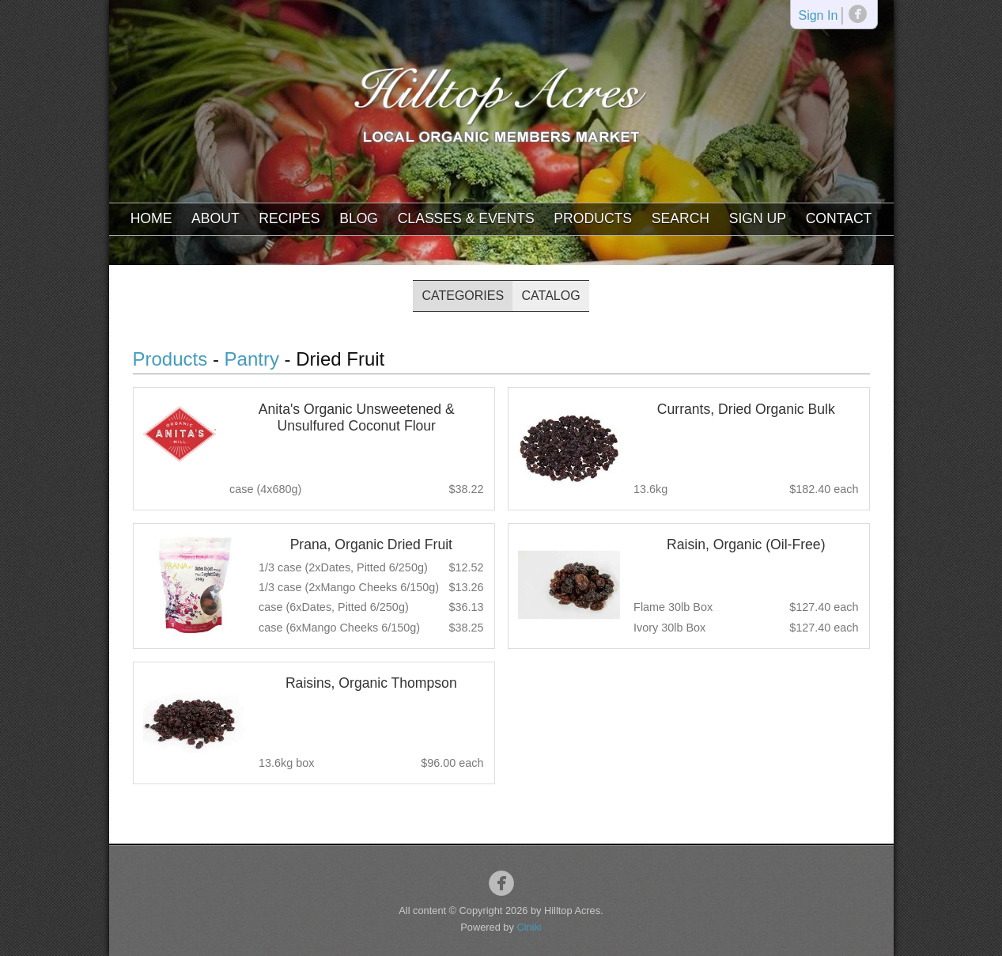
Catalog (551, 295)
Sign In (818, 16)
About (215, 218)
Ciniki (528, 927)
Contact (839, 218)
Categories (463, 295)
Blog (358, 218)
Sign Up (757, 218)
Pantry (252, 359)
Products (593, 218)
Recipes (289, 218)
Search (680, 218)
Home (151, 218)
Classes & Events (466, 218)
